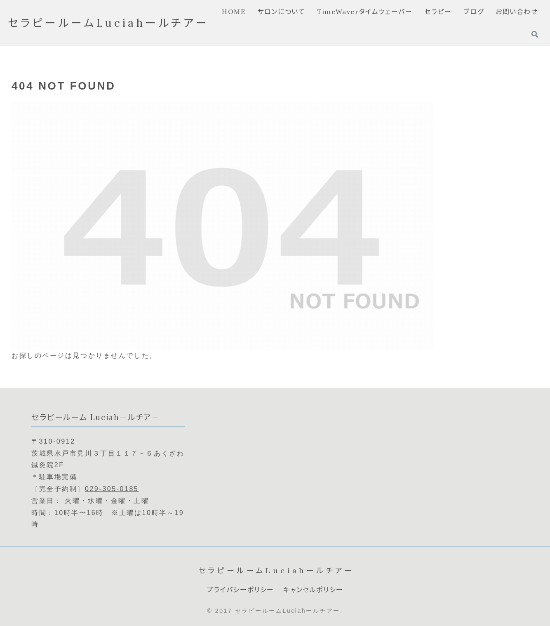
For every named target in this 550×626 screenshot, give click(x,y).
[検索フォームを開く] (534, 34)
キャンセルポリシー (313, 590)
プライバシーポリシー (240, 590)
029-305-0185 (112, 488)
